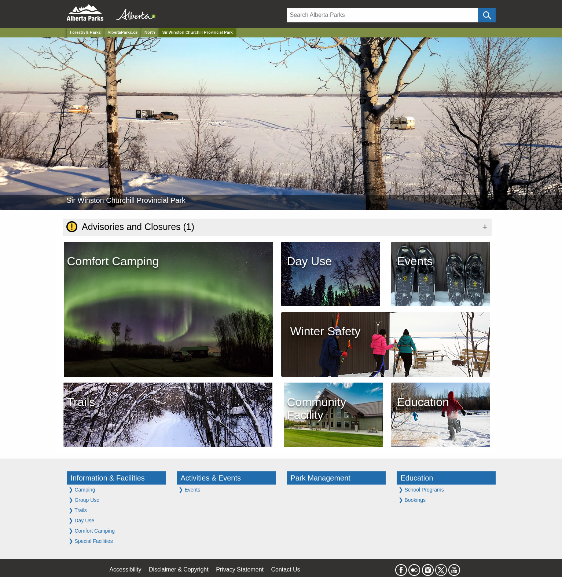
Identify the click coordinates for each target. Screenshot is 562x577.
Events (190, 489)
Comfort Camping (92, 530)
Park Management (320, 478)
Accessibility (125, 569)
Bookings (412, 500)
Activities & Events (211, 478)
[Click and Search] (486, 15)
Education (417, 478)
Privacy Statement (240, 569)
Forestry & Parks (85, 32)
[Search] (382, 15)
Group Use (84, 500)
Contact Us (285, 569)
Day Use (82, 520)
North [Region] (149, 32)
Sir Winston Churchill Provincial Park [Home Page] (197, 32)
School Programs (421, 489)
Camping (82, 489)
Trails (78, 510)
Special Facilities (91, 541)
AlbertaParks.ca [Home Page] (122, 32)
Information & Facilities (108, 478)
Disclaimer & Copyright (179, 569)
